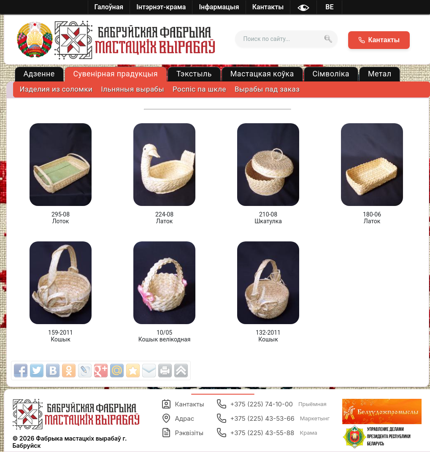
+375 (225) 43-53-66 (273, 418)
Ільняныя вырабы (132, 89)
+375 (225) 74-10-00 (271, 404)
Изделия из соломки (56, 89)
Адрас (177, 418)
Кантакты (182, 404)
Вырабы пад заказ (267, 89)
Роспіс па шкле (199, 89)
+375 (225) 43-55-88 (266, 433)
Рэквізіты (182, 433)
